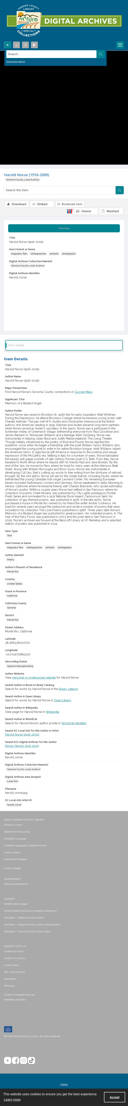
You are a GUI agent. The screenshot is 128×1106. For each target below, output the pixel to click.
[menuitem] (64, 824)
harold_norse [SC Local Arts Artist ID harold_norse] (14, 804)
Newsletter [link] (10, 978)
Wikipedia (52, 711)
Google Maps (83, 392)
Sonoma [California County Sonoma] (11, 607)
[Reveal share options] (16, 45)
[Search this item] (60, 190)
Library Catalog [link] (12, 868)
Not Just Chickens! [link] (14, 972)
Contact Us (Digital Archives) (19, 994)
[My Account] (25, 45)
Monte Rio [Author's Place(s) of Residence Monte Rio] (12, 571)
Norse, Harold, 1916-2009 (22, 746)
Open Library (62, 700)
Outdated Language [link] (15, 838)
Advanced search (15, 61)
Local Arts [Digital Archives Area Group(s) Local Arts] (12, 781)
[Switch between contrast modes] (34, 45)
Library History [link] (12, 852)
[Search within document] (120, 190)
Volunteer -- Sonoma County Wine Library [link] (27, 931)
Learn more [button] (12, 1099)
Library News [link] (11, 965)
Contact (64, 1084)
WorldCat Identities (73, 723)
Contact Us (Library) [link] (15, 958)
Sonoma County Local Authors (22, 179)
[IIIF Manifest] (111, 211)
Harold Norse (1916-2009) (22, 734)
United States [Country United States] (14, 583)
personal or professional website (34, 677)
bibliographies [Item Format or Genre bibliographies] (38, 253)
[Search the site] (51, 54)
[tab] (64, 228)
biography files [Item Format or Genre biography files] (19, 253)
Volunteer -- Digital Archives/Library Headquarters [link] (32, 924)
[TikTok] (31, 1060)
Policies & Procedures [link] (16, 884)
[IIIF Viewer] (86, 211)
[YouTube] (7, 1060)
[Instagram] (23, 1060)
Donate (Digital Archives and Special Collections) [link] (30, 910)
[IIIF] (69, 211)
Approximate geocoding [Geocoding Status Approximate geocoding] (20, 666)
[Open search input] (7, 45)
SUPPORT (9, 899)
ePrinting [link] (9, 985)
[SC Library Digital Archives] (64, 21)
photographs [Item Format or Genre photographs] (69, 253)
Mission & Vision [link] (13, 824)
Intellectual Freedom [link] (15, 859)
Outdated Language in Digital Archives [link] (25, 845)
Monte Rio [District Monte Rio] (12, 619)
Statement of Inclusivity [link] (17, 831)
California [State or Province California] (12, 595)
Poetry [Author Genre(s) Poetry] (10, 559)
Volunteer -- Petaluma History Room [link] (24, 917)
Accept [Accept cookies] (114, 1097)
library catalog (68, 689)
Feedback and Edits (15, 999)
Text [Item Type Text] (9, 535)
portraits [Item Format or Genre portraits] (54, 253)
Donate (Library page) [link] (15, 903)
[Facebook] (15, 1060)
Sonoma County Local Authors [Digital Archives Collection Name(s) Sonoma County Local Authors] (27, 265)
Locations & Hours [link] (14, 951)
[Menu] (120, 45)
